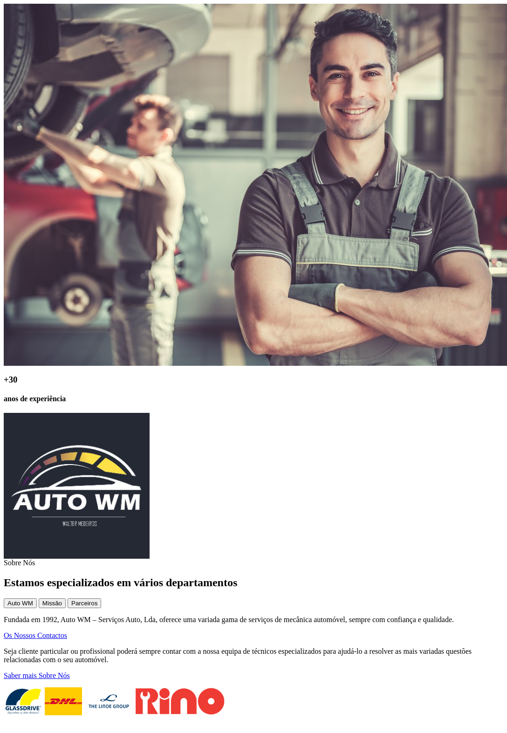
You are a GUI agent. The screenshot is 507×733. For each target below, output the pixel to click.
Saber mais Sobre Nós (37, 675)
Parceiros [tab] (84, 603)
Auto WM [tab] (20, 603)
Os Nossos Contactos (35, 635)
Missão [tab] (52, 603)
